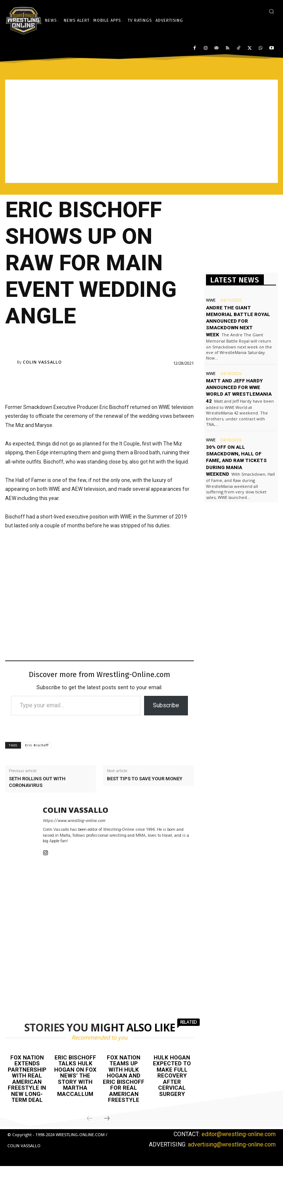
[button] (271, 11)
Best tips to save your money (144, 778)
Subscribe (166, 705)
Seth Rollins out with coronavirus (37, 782)
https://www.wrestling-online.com (74, 820)
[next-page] (106, 1119)
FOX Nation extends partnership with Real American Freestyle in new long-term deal (27, 1079)
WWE (211, 300)
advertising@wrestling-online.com (232, 1144)
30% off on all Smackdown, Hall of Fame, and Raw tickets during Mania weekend (236, 453)
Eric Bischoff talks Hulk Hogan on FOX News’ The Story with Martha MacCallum (75, 1075)
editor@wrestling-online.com (239, 1134)
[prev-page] (89, 1119)
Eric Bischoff (37, 745)
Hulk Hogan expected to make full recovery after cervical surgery (172, 1075)
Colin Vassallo (42, 362)
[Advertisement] (141, 131)
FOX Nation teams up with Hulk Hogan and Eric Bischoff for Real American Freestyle (123, 1079)
